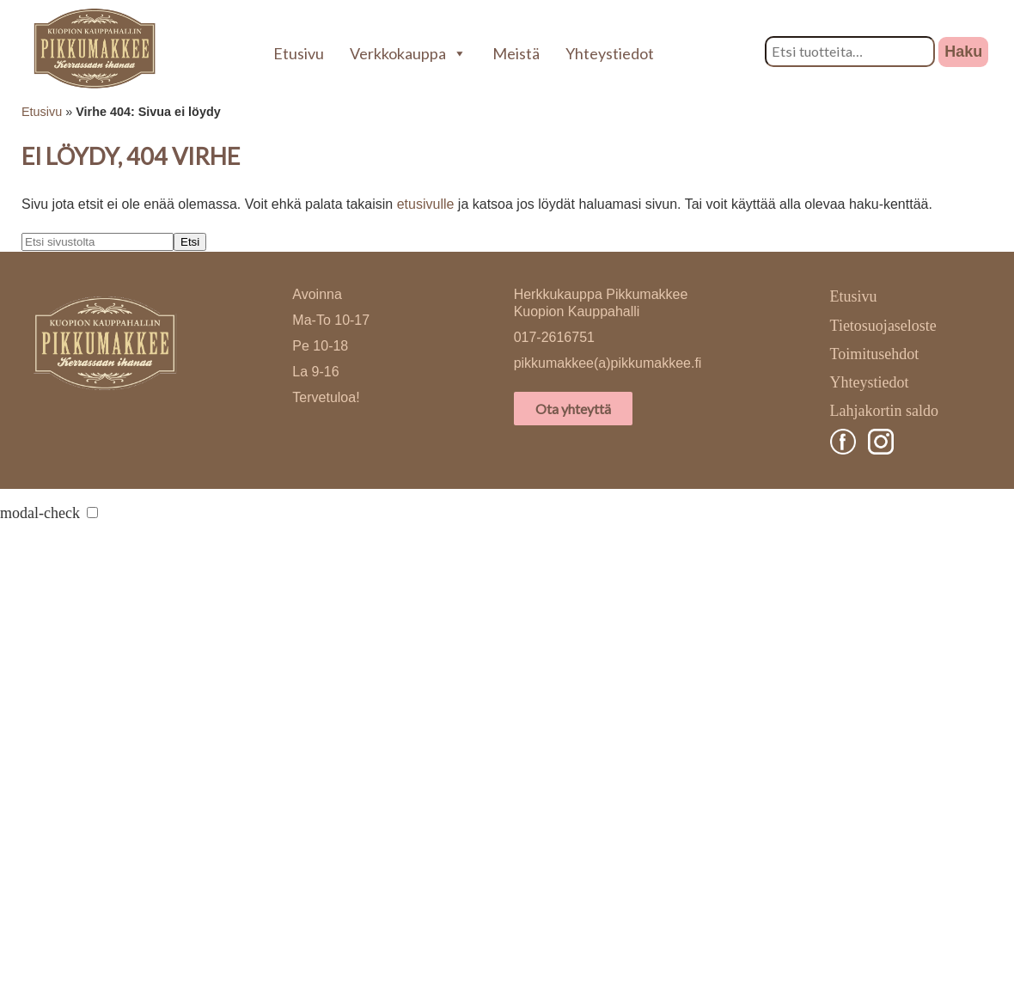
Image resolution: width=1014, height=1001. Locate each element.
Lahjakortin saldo (884, 410)
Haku (963, 51)
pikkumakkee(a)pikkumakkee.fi (608, 363)
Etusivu (298, 53)
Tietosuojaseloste (883, 325)
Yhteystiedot (609, 53)
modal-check (40, 513)
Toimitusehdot (874, 354)
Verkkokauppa (408, 53)
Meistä (516, 53)
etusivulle (426, 204)
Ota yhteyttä (573, 408)
